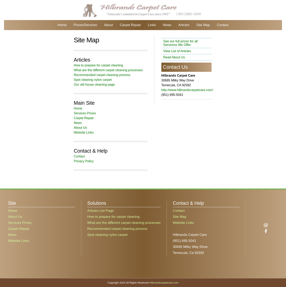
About (108, 25)
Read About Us (174, 57)
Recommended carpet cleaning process (102, 75)
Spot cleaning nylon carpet (93, 79)
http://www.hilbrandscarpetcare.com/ (187, 90)
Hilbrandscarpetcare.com (164, 282)
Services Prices (85, 113)
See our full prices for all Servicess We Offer (180, 43)
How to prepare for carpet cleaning (98, 65)
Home (61, 25)
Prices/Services (85, 25)
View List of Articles (177, 51)
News (167, 25)
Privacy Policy (84, 161)
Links (152, 25)
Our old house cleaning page (94, 84)
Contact (223, 25)
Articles (183, 25)
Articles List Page (100, 211)
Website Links (84, 132)
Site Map (203, 25)
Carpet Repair (130, 25)
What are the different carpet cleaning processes (108, 70)
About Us (80, 127)
